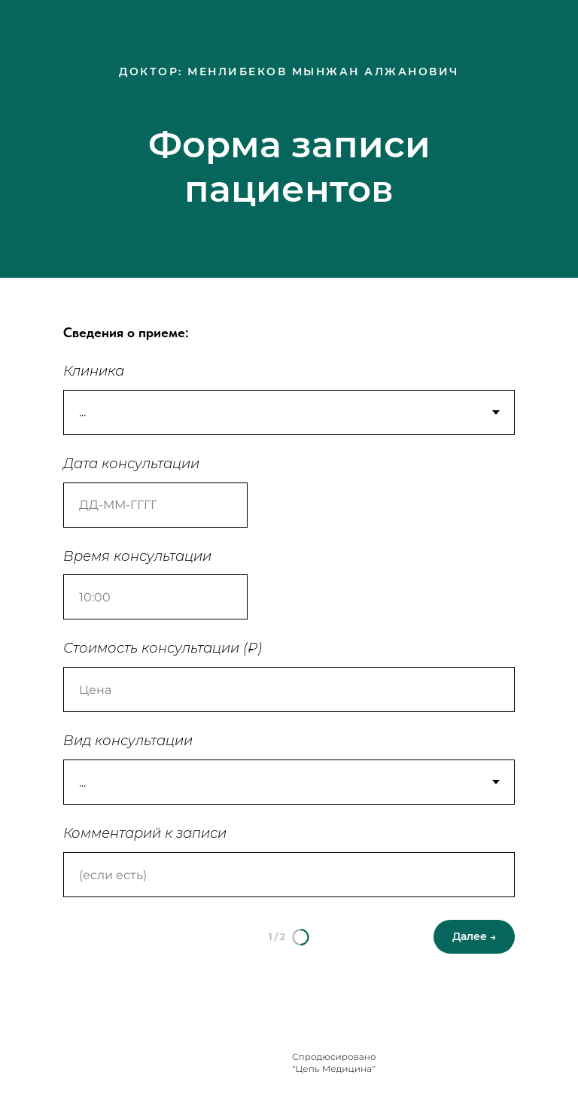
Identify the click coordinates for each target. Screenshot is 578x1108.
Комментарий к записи (145, 833)
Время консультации (137, 556)
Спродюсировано (334, 1056)
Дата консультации (131, 463)
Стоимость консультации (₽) (162, 648)
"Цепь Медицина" (334, 1068)
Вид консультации (128, 740)
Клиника (93, 371)
